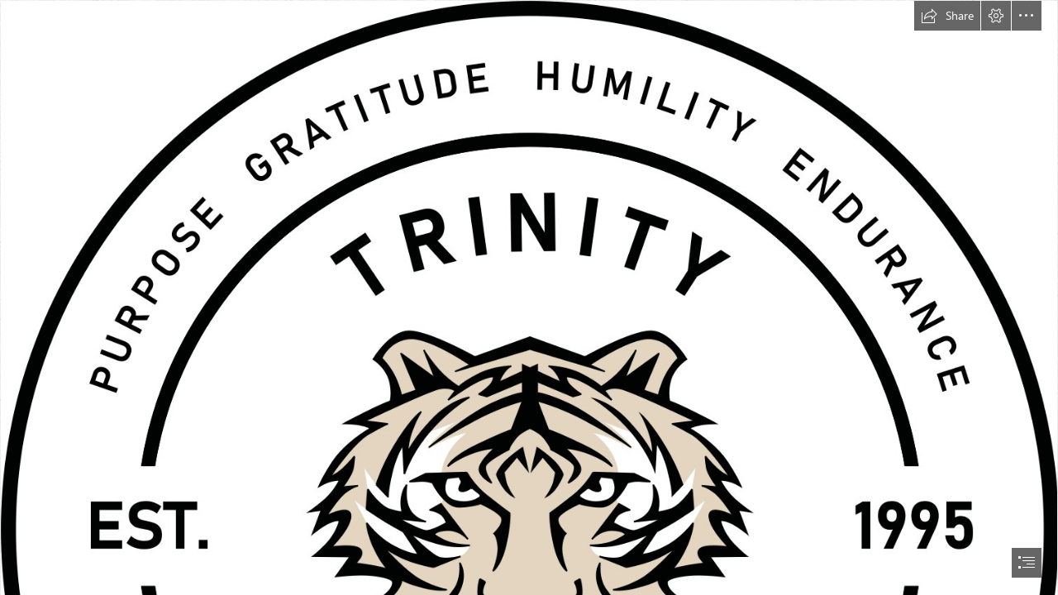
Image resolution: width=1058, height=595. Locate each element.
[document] (529, 297)
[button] (947, 16)
